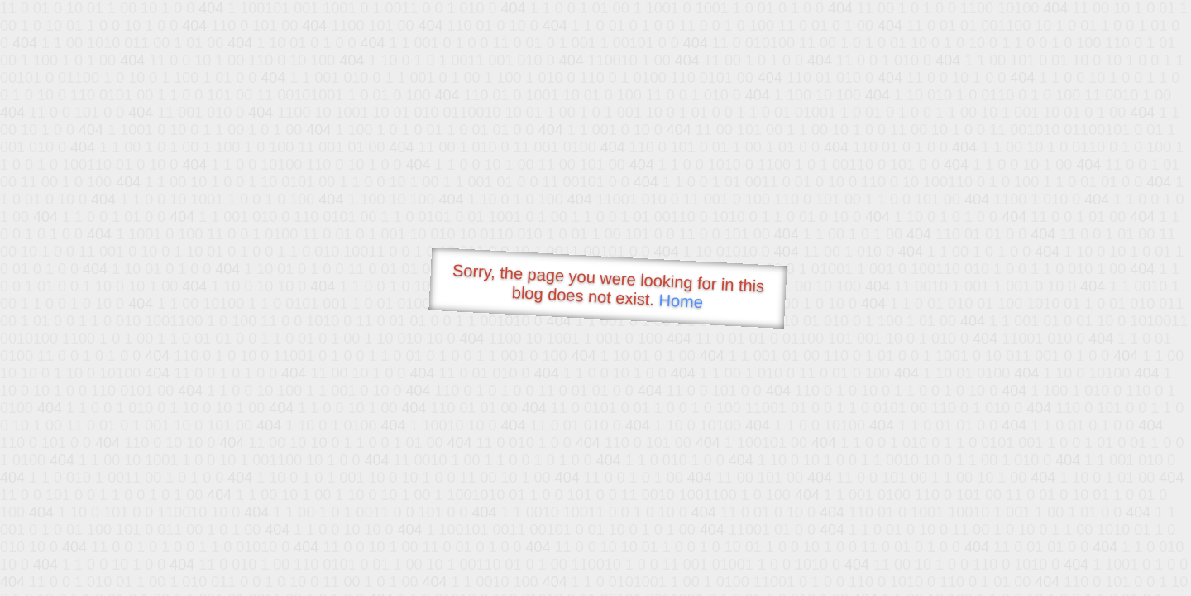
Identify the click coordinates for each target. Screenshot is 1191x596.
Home (680, 301)
